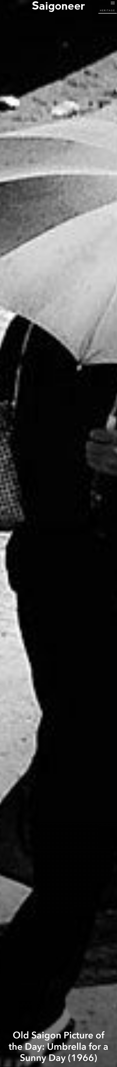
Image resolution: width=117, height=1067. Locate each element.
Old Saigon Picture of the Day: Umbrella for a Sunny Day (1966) (58, 1046)
